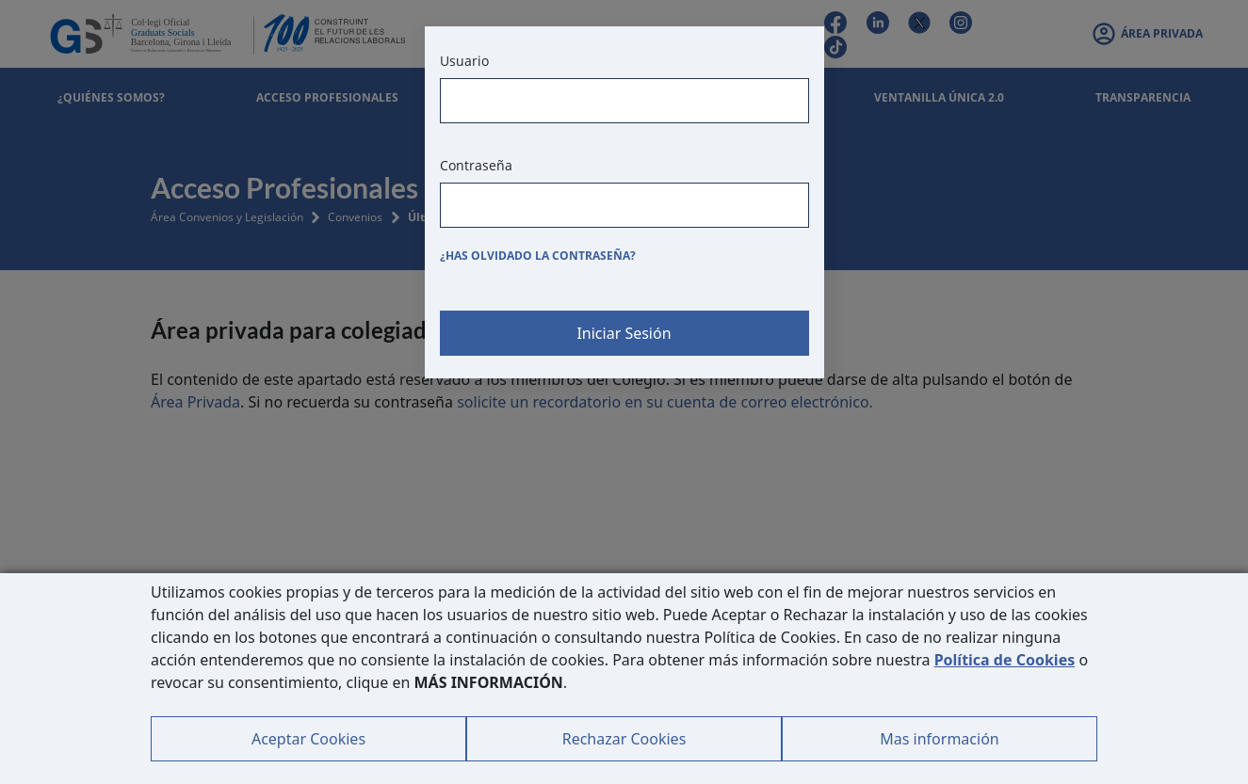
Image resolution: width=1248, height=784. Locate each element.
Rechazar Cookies (624, 738)
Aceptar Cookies (308, 738)
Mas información (939, 738)
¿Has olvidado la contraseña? (538, 256)
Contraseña (476, 165)
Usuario (464, 61)
